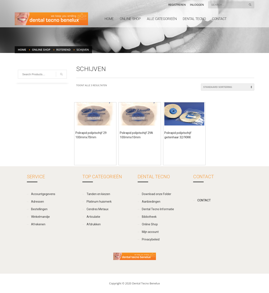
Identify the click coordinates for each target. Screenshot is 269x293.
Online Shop (41, 49)
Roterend (63, 49)
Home (22, 49)
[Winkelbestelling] (227, 87)
